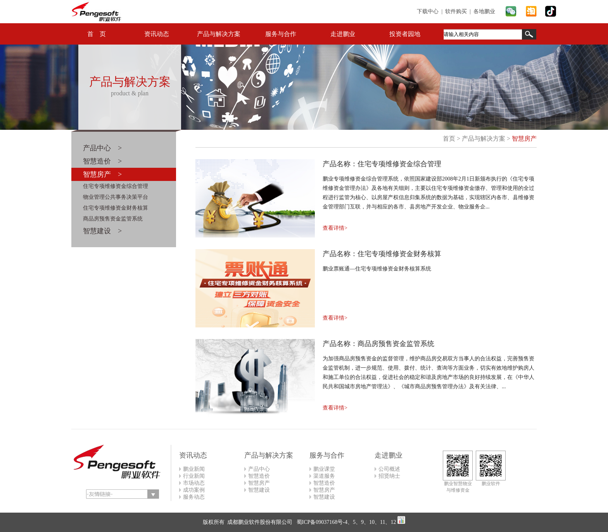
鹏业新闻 (194, 469)
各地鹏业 (484, 11)
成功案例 (194, 490)
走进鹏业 (342, 34)
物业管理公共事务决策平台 (115, 197)
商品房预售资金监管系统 (113, 219)
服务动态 (194, 497)
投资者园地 (404, 34)
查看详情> (335, 228)
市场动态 (194, 483)
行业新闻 (194, 476)
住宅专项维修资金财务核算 (115, 208)
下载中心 (428, 11)
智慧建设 (259, 490)
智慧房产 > (102, 174)
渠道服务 (324, 476)
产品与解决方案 (218, 34)
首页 (449, 138)
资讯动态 (156, 34)
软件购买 (456, 11)
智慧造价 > (102, 161)
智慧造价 (259, 476)
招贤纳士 (389, 476)
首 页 (96, 34)
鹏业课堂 (324, 469)
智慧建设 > (102, 231)
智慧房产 (524, 138)
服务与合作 (280, 34)
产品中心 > (102, 148)
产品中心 (259, 469)
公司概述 (389, 469)
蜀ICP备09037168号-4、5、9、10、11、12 (345, 522)
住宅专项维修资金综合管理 (115, 186)
